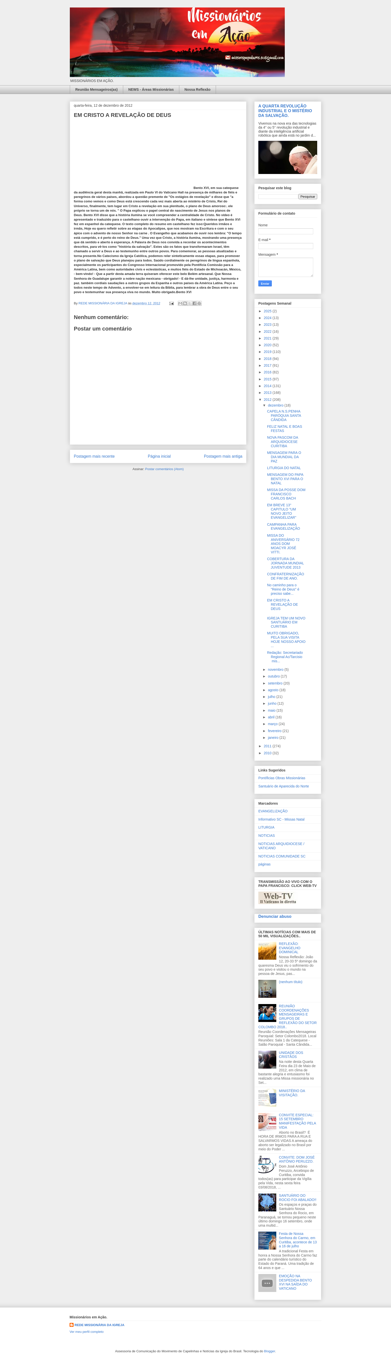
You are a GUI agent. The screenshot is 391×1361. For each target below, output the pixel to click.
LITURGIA (266, 827)
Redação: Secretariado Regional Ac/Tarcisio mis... (285, 657)
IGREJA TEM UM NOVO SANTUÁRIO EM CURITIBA (286, 622)
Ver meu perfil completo (87, 1332)
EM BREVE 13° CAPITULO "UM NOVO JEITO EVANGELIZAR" (281, 511)
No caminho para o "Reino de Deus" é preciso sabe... (283, 589)
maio (272, 710)
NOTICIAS (266, 836)
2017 (268, 365)
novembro (276, 670)
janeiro (273, 738)
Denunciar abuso (275, 916)
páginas (264, 864)
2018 (268, 359)
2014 (268, 386)
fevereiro (275, 731)
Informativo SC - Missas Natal (281, 819)
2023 (268, 325)
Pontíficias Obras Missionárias (281, 778)
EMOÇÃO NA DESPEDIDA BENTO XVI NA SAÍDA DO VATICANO (295, 1282)
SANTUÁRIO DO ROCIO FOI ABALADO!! (297, 1197)
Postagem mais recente (94, 456)
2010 (268, 753)
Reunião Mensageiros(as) (96, 89)
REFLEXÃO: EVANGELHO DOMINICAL (289, 948)
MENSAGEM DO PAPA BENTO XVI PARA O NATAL (285, 479)
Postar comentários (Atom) (164, 469)
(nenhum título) (290, 982)
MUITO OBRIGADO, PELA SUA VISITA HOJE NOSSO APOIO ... (286, 639)
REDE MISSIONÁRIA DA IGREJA (99, 1325)
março (273, 724)
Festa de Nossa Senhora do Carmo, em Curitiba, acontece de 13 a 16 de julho (298, 1240)
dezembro (276, 405)
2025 (268, 311)
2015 (268, 379)
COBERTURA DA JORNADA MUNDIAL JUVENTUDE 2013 (285, 563)
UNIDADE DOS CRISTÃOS (291, 1055)
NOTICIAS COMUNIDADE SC (281, 856)
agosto (273, 690)
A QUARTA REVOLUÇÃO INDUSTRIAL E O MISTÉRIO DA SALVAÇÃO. (285, 111)
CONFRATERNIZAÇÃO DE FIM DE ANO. (285, 576)
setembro (275, 683)
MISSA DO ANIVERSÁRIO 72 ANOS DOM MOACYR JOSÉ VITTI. (283, 543)
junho (272, 703)
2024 (268, 318)
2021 (268, 338)
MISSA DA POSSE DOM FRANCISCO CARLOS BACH (286, 494)
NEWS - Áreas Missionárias (151, 89)
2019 (268, 352)
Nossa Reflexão (197, 89)
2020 (268, 345)
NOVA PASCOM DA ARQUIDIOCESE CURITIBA (282, 441)
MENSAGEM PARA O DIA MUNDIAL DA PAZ (284, 457)
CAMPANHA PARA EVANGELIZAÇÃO (283, 526)
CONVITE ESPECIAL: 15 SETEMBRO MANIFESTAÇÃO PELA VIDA (297, 1121)
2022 (268, 332)
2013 (268, 393)
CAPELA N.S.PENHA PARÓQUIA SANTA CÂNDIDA (284, 415)
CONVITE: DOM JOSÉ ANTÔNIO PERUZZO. (297, 1159)
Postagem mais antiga (223, 456)
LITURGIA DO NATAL (284, 468)
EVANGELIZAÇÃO (273, 811)
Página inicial (159, 456)
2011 (268, 746)
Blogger (269, 1351)
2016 (268, 372)
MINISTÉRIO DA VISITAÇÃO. (292, 1093)
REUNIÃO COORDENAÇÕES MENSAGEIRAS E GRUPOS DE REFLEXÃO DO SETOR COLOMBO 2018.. (287, 1016)
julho (272, 697)
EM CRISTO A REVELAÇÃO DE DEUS (282, 604)
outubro (274, 676)
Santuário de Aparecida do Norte (283, 786)
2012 (268, 400)
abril (271, 717)
